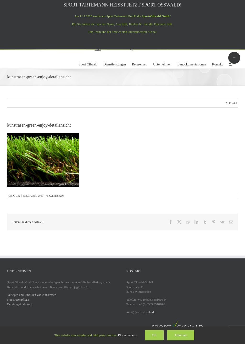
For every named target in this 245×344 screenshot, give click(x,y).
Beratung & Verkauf (19, 304)
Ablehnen (180, 335)
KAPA (16, 195)
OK (154, 335)
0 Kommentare (55, 195)
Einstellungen (128, 335)
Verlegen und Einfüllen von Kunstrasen (31, 295)
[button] (230, 64)
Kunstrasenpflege (18, 299)
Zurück (233, 103)
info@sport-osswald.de (140, 312)
